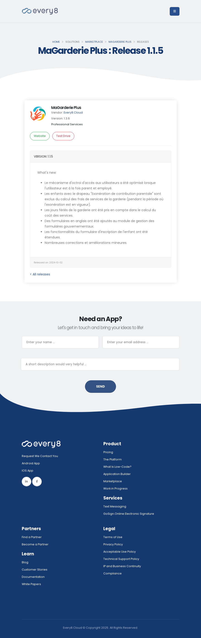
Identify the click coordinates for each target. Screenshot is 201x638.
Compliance (112, 573)
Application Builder (117, 474)
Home (56, 42)
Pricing (108, 452)
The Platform (112, 459)
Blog (25, 562)
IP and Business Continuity (122, 566)
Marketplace (94, 42)
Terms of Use (112, 537)
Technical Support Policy (121, 559)
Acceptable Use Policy (119, 552)
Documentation (33, 577)
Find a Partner (32, 537)
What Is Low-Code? (117, 467)
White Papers (31, 584)
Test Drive (63, 136)
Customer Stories (34, 569)
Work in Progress (115, 488)
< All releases (40, 274)
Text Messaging (114, 506)
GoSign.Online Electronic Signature (128, 514)
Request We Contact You (40, 456)
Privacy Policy (113, 544)
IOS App (28, 470)
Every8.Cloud (73, 112)
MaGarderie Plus (120, 42)
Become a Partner (35, 544)
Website (40, 136)
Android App (31, 463)
